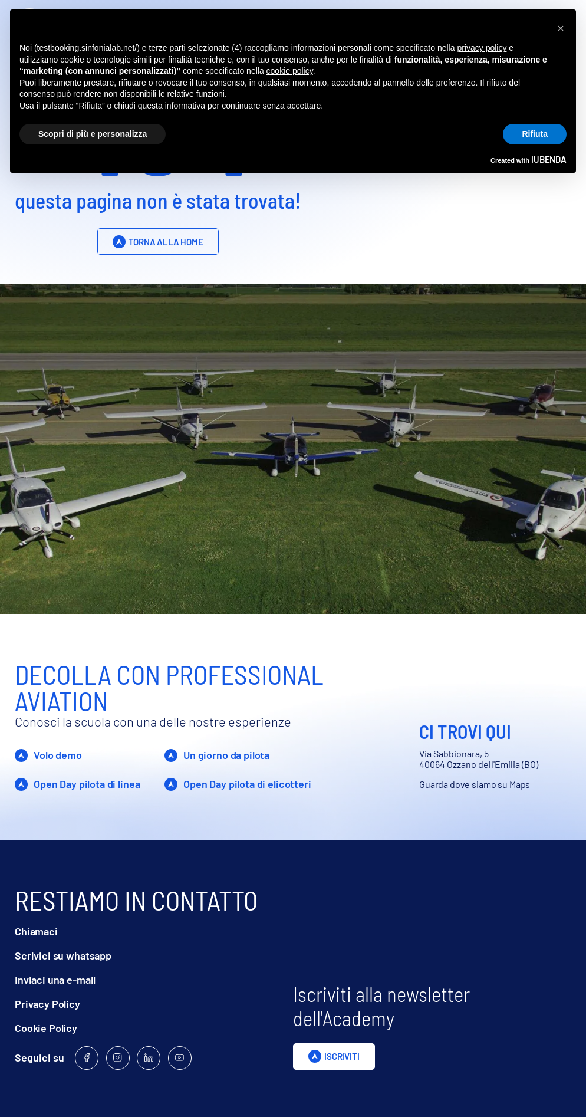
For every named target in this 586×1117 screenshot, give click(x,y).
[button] (560, 28)
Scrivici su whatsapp (63, 956)
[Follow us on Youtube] (180, 1058)
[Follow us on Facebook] (86, 1058)
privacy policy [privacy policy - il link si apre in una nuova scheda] (481, 47)
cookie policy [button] (289, 70)
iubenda (549, 159)
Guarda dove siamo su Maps (474, 784)
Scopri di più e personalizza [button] (92, 134)
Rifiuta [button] (535, 134)
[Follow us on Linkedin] (148, 1058)
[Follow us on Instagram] (118, 1058)
